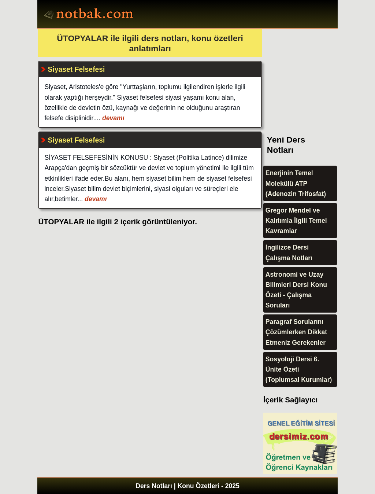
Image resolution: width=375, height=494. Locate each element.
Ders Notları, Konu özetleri (90, 15)
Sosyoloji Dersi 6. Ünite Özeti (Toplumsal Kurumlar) (299, 369)
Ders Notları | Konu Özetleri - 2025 (187, 486)
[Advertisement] (318, 75)
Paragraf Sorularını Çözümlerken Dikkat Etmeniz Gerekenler (296, 332)
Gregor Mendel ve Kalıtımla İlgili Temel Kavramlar (296, 221)
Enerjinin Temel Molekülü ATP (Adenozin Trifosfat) (296, 183)
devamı (112, 118)
